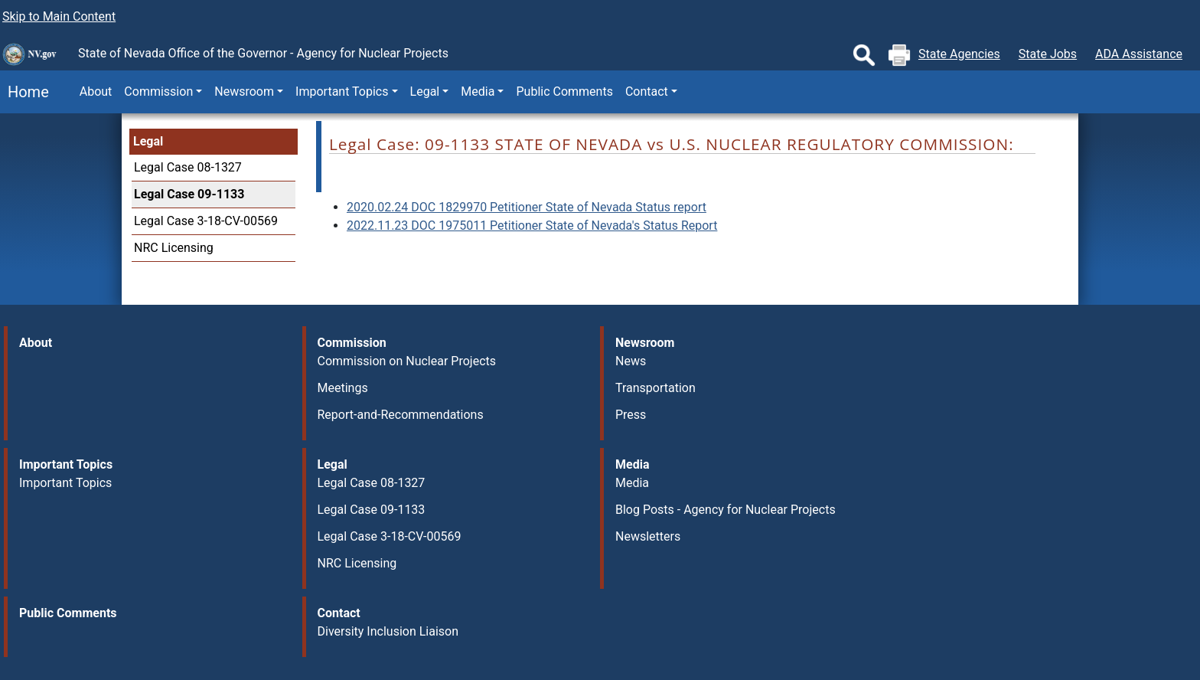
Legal (148, 141)
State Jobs (1048, 54)
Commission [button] (158, 91)
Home (24, 92)
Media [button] (477, 91)
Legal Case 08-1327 (188, 167)
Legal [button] (425, 91)
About (96, 91)
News (630, 361)
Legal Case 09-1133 (189, 194)
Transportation (655, 388)
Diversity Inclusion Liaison (388, 631)
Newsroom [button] (244, 91)
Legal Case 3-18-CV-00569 (206, 221)
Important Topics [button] (341, 91)
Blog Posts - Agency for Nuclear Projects (725, 509)
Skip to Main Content (59, 16)
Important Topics (65, 483)
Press (630, 414)
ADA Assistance (1138, 54)
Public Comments (564, 91)
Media (632, 483)
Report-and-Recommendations (401, 414)
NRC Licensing (174, 247)
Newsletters (647, 536)
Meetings (343, 388)
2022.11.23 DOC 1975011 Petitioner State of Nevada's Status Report (532, 225)
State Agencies (959, 54)
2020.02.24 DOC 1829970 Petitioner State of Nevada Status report (526, 207)
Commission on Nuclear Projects (407, 361)
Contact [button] (646, 91)
